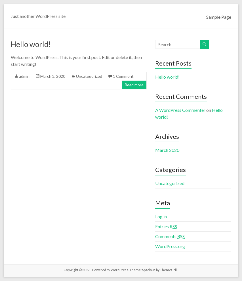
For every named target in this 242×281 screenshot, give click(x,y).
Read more (134, 84)
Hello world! (31, 44)
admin (24, 76)
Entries (166, 226)
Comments (170, 236)
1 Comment (123, 76)
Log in (161, 216)
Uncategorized (89, 76)
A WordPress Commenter (180, 110)
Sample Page (218, 17)
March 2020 (167, 150)
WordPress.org (170, 246)
